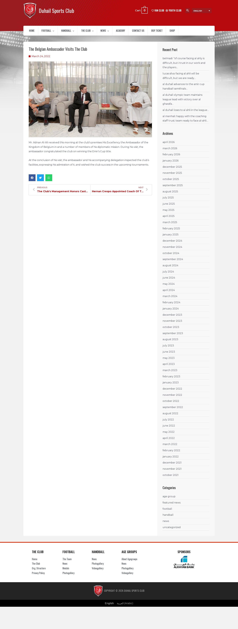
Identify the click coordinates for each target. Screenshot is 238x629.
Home (33, 32)
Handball (74, 31)
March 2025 (170, 224)
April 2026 (169, 144)
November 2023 (172, 323)
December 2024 (172, 243)
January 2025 (170, 236)
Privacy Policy (38, 575)
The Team (67, 561)
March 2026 (170, 150)
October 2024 (171, 255)
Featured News (171, 504)
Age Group (169, 498)
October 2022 (171, 403)
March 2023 (170, 372)
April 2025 (169, 218)
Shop (193, 32)
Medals (66, 570)
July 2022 (168, 421)
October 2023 (171, 329)
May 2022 (169, 434)
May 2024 (169, 286)
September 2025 (173, 187)
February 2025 (171, 230)
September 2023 (173, 335)
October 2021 (170, 477)
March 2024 (170, 298)
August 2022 (170, 415)
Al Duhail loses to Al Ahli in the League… (186, 112)
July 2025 (168, 199)
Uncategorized (172, 529)
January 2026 (170, 162)
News (116, 31)
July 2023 (168, 347)
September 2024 (173, 261)
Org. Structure (39, 570)
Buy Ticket (176, 32)
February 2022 (171, 452)
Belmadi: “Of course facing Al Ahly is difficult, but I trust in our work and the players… (184, 65)
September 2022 (173, 409)
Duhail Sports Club (56, 10)
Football (51, 31)
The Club (96, 31)
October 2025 (171, 181)
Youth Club (173, 10)
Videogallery (97, 570)
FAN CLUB (157, 10)
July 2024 (168, 273)
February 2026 (171, 156)
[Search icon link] (187, 11)
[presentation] (56, 31)
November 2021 (172, 471)
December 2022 (172, 391)
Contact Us (154, 32)
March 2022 (170, 446)
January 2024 (171, 310)
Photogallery (68, 575)
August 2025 (170, 193)
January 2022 (171, 458)
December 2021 (172, 465)
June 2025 (169, 206)
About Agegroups (129, 561)
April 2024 (169, 292)
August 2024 (170, 267)
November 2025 (172, 175)
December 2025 (172, 169)
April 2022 (169, 440)
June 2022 (169, 428)
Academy (134, 32)
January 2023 (171, 384)
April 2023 (169, 366)
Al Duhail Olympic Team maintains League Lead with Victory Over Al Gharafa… (182, 102)
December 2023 (172, 317)
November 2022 (172, 397)
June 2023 (169, 354)
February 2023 (171, 378)
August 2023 (170, 341)
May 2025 (168, 212)
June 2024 (169, 280)
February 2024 (171, 304)
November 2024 (172, 249)
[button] (32, 180)
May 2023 (169, 360)
